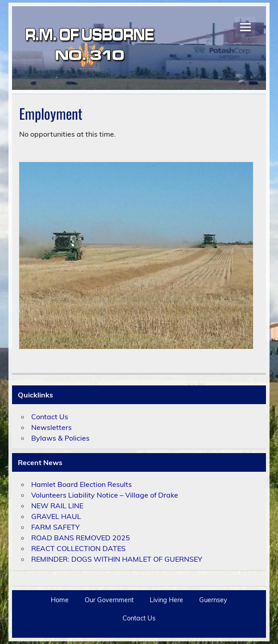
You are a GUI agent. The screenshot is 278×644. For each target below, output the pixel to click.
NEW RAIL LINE (57, 505)
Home (60, 600)
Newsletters (51, 427)
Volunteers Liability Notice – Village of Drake (104, 494)
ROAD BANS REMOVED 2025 (80, 537)
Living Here (166, 600)
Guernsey (213, 600)
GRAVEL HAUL (56, 516)
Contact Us (49, 416)
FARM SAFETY (55, 526)
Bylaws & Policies (60, 437)
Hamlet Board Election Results (81, 484)
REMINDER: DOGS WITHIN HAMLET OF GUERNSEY (116, 559)
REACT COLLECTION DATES (78, 548)
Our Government (109, 600)
